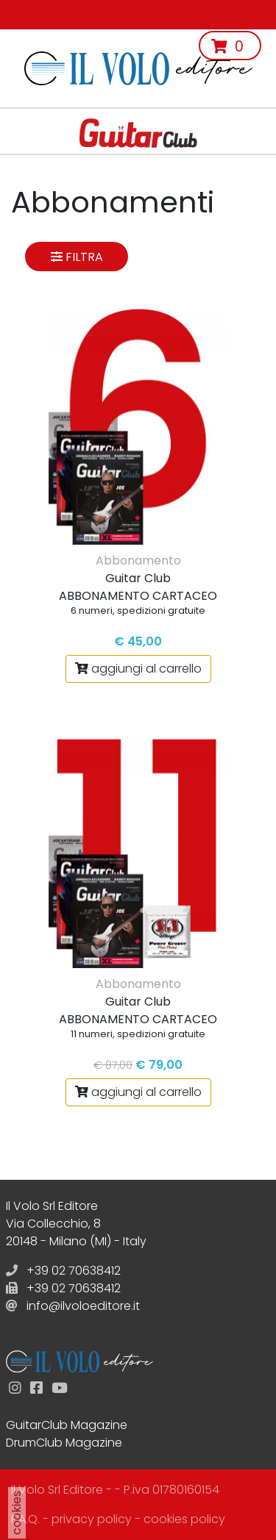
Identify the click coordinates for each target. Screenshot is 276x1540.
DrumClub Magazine (64, 1442)
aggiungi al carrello (138, 668)
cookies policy (184, 1519)
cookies (16, 1513)
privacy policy (92, 1519)
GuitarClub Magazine (66, 1425)
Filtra (77, 256)
